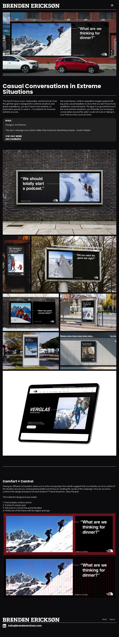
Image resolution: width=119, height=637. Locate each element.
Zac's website (13, 138)
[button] (112, 5)
